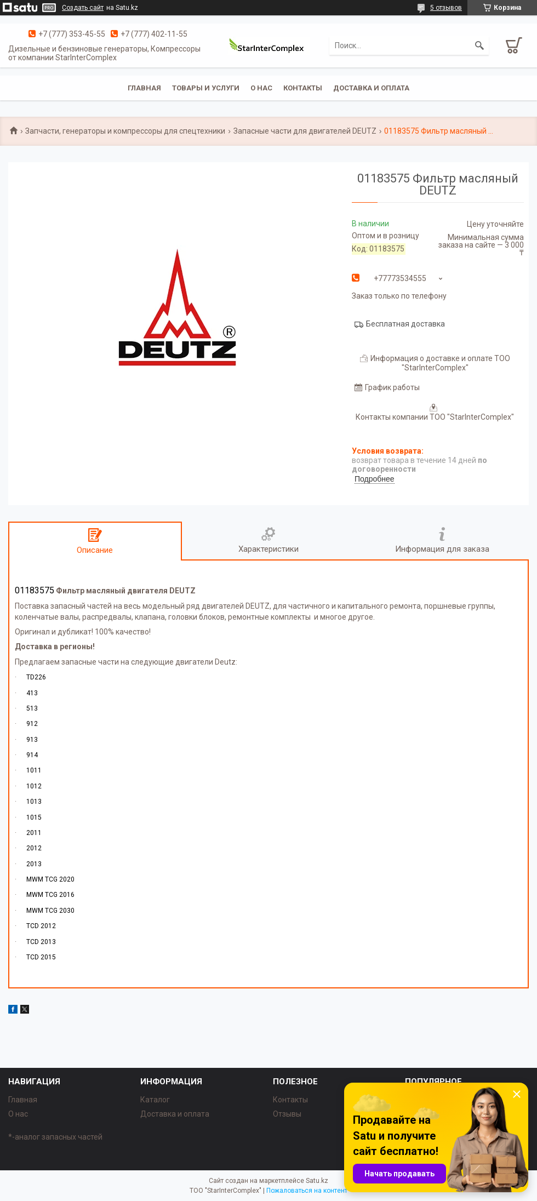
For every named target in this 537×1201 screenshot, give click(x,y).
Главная (144, 88)
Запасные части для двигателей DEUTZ (304, 131)
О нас (261, 88)
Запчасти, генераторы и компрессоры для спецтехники (125, 131)
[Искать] (479, 45)
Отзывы (287, 1114)
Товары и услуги (205, 88)
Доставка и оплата (371, 88)
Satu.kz (317, 1181)
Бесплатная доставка (405, 323)
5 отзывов (446, 8)
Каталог (155, 1099)
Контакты (302, 88)
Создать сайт (83, 8)
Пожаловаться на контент (306, 1190)
